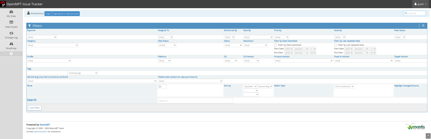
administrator (40, 131)
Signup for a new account (66, 13)
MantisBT (45, 124)
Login (48, 13)
